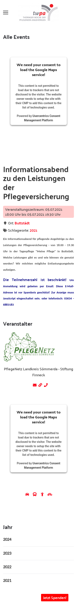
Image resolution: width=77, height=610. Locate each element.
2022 (7, 567)
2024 (7, 539)
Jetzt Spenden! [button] (54, 597)
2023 (7, 553)
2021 (33, 230)
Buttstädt (22, 222)
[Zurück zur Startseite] (38, 12)
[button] (5, 12)
